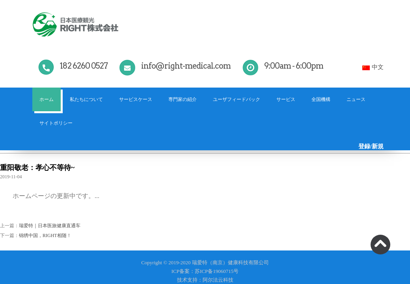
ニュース (356, 99)
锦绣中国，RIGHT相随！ (45, 235)
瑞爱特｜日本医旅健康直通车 (49, 225)
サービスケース (135, 99)
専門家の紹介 (182, 99)
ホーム (46, 99)
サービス (285, 99)
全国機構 (320, 99)
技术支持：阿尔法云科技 (205, 280)
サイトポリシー (56, 123)
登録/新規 (371, 146)
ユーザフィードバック (236, 99)
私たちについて (86, 99)
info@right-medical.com (186, 66)
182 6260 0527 (84, 66)
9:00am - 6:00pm (293, 66)
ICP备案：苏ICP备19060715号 (205, 271)
